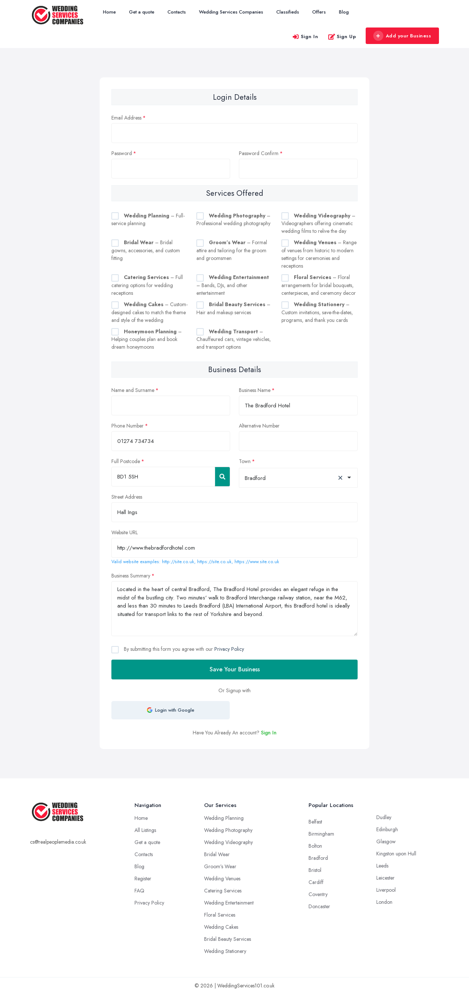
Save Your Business (235, 669)
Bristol (315, 870)
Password (121, 153)
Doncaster (319, 906)
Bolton (315, 846)
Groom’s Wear (220, 866)
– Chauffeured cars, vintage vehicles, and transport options (233, 339)
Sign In (305, 36)
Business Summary (130, 575)
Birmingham (321, 833)
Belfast (315, 821)
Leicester (385, 877)
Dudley (383, 817)
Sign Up (342, 36)
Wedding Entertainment (229, 902)
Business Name (254, 390)
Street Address (126, 496)
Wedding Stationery (225, 951)
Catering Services (222, 890)
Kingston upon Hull (396, 853)
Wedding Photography (228, 830)
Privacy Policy (229, 649)
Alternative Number (259, 425)
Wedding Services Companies (231, 11)
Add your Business (402, 36)
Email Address (126, 117)
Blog (344, 11)
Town (245, 461)
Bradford (318, 858)
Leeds (382, 865)
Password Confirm (258, 153)
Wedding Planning (224, 818)
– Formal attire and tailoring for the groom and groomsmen (231, 250)
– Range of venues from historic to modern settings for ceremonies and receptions (319, 254)
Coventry (318, 894)
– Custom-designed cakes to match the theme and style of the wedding (149, 312)
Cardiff (316, 882)
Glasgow (386, 841)
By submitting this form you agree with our (183, 649)
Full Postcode (125, 461)
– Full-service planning (148, 219)
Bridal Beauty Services (227, 939)
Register (142, 878)
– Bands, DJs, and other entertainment (232, 285)
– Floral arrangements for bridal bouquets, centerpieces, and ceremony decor (318, 285)
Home (109, 11)
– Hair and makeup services (233, 308)
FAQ (139, 890)
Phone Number (127, 425)
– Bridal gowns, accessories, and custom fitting (145, 250)
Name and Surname (132, 390)
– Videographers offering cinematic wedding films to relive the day (318, 223)
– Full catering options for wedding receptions (147, 285)
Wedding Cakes (221, 927)
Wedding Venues (222, 878)
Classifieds (287, 11)
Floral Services (219, 914)
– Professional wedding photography (233, 219)
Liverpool (386, 890)
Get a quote (141, 11)
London (384, 902)
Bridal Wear (217, 854)
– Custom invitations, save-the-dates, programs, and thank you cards (317, 312)
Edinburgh (387, 829)
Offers (319, 11)
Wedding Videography (228, 842)
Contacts (176, 11)
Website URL (124, 532)
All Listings (145, 830)
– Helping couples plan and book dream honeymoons (146, 339)
